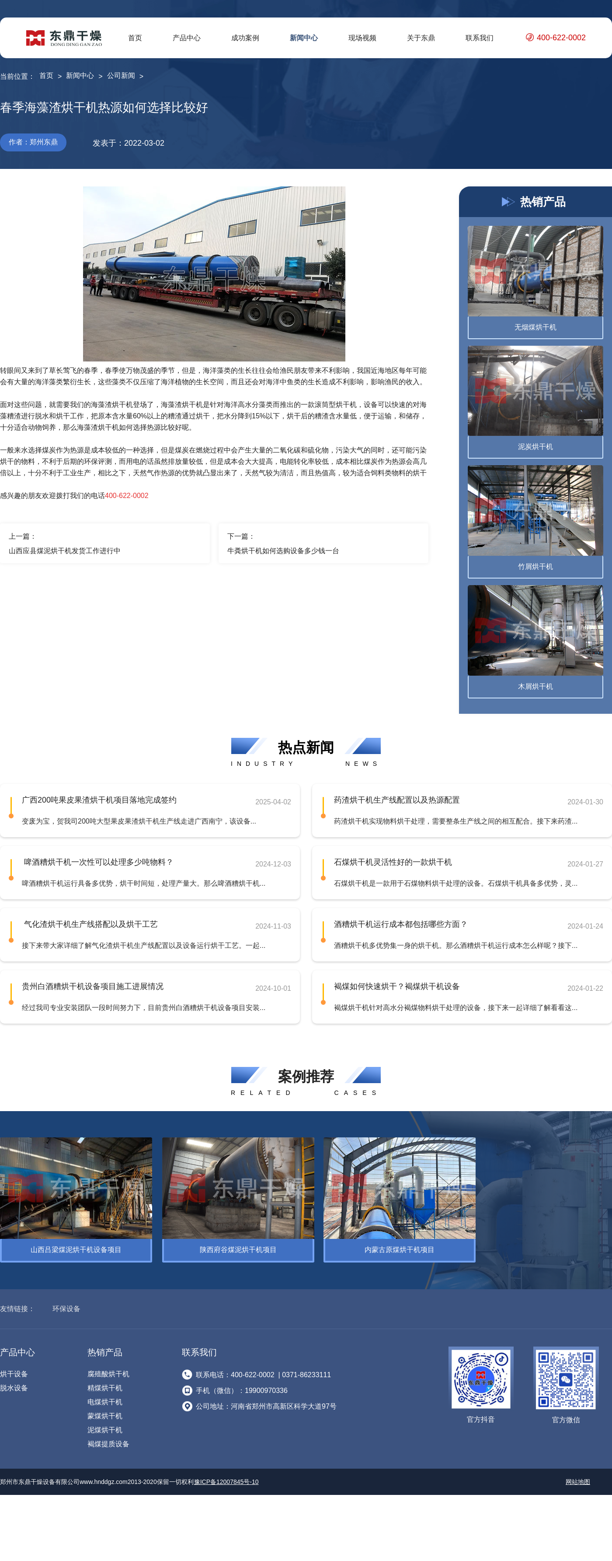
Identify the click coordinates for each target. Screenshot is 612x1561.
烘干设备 (14, 1370)
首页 (135, 38)
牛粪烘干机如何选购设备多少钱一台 (283, 550)
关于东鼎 (421, 38)
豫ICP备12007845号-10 (226, 1477)
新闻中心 (304, 38)
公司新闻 (121, 75)
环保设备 (66, 1304)
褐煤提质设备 (108, 1440)
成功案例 (245, 38)
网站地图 (578, 1477)
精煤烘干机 (104, 1384)
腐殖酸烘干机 (108, 1370)
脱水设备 (14, 1384)
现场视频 (362, 38)
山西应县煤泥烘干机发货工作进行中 (65, 550)
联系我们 (480, 38)
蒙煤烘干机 (104, 1412)
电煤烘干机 (104, 1398)
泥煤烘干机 (104, 1426)
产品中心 (187, 38)
